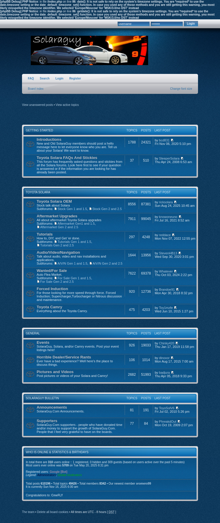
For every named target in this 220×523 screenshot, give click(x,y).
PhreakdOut (167, 421)
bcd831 (164, 140)
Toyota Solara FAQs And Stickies (67, 157)
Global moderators (69, 475)
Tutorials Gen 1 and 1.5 (74, 241)
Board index (35, 88)
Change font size (181, 88)
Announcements (52, 407)
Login (59, 78)
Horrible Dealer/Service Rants (64, 357)
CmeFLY (57, 495)
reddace (165, 235)
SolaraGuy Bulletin (42, 398)
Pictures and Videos (55, 372)
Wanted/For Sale (52, 270)
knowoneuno (168, 217)
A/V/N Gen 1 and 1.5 (72, 263)
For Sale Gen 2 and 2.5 (57, 281)
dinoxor (164, 358)
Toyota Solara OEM (54, 201)
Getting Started (39, 130)
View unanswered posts (37, 104)
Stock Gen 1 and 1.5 (72, 209)
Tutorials (45, 234)
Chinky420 (166, 343)
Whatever (166, 271)
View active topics (67, 104)
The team (28, 512)
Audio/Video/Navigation (58, 252)
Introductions (49, 139)
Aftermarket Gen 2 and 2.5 (59, 227)
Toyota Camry (49, 307)
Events (43, 342)
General (33, 333)
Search (45, 78)
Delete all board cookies (52, 512)
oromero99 (143, 483)
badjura (164, 372)
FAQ (31, 78)
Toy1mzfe (166, 307)
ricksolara (166, 202)
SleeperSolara (169, 158)
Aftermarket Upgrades (57, 216)
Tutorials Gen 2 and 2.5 (57, 245)
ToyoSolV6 (167, 408)
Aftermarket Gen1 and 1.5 (76, 223)
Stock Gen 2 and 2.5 (107, 209)
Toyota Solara (38, 192)
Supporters (47, 421)
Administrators (46, 475)
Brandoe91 (167, 289)
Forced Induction (52, 289)
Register (75, 78)
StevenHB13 (168, 253)
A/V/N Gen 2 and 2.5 (108, 263)
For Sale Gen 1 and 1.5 (74, 278)
